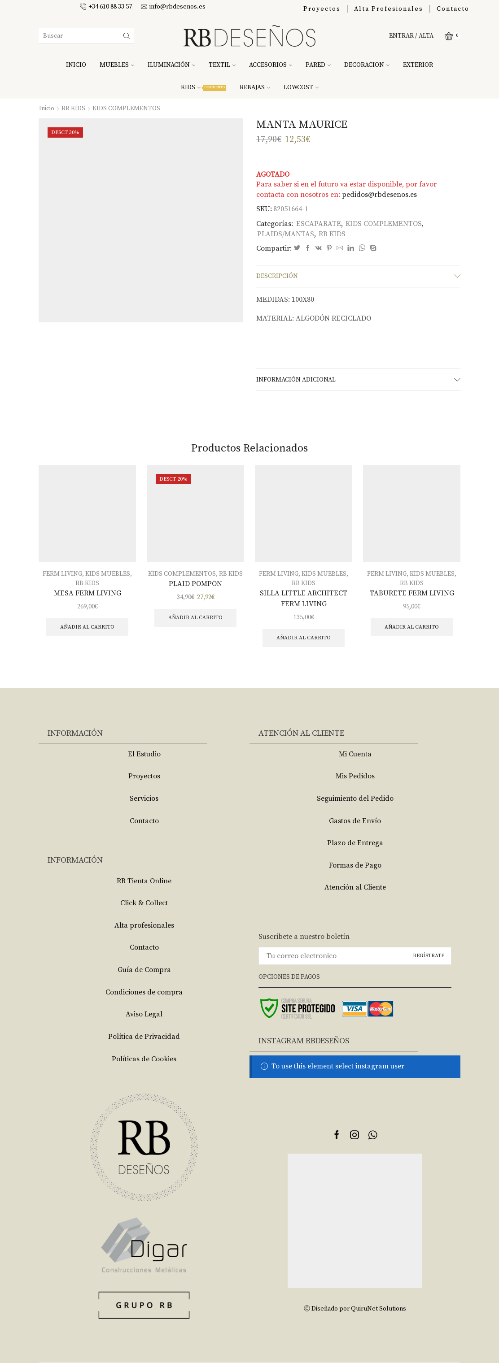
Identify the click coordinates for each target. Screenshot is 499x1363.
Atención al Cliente (355, 887)
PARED (318, 65)
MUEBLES (117, 65)
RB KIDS (73, 108)
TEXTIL (222, 65)
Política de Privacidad (144, 1036)
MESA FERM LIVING (87, 593)
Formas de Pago (355, 865)
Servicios (144, 798)
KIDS (203, 87)
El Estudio (144, 754)
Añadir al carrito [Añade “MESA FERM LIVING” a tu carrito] (87, 627)
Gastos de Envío (355, 820)
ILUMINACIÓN (171, 65)
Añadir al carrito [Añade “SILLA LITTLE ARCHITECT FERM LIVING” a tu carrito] (303, 637)
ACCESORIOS (270, 65)
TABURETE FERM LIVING (412, 593)
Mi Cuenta (355, 754)
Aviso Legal (144, 1014)
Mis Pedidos (355, 776)
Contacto (453, 9)
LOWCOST (301, 87)
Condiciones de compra (144, 992)
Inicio (46, 108)
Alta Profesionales (388, 9)
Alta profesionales (144, 925)
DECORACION (367, 65)
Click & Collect (144, 903)
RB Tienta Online (144, 881)
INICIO (76, 65)
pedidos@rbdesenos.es (379, 194)
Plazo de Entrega (355, 842)
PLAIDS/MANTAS (285, 234)
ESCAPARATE (318, 223)
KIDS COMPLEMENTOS (126, 108)
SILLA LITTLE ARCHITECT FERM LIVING (303, 598)
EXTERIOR (418, 65)
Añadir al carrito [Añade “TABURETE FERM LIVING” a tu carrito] (412, 627)
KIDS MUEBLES (107, 574)
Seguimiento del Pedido (355, 798)
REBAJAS (255, 87)
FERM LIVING (62, 574)
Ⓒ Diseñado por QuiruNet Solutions (355, 1309)
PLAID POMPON (195, 583)
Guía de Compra (144, 969)
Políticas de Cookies (144, 1059)
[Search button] (126, 35)
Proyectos (322, 9)
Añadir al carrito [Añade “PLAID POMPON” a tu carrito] (195, 617)
